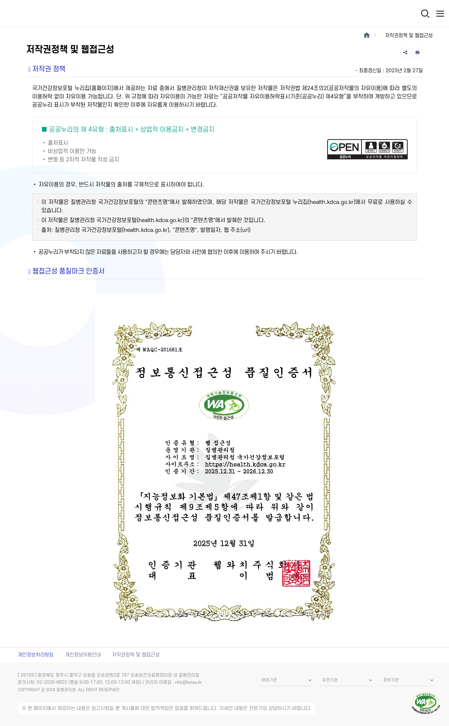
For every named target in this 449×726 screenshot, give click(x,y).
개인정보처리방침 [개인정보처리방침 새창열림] (35, 655)
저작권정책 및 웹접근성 (136, 655)
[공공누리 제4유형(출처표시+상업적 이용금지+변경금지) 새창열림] (224, 145)
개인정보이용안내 (83, 655)
